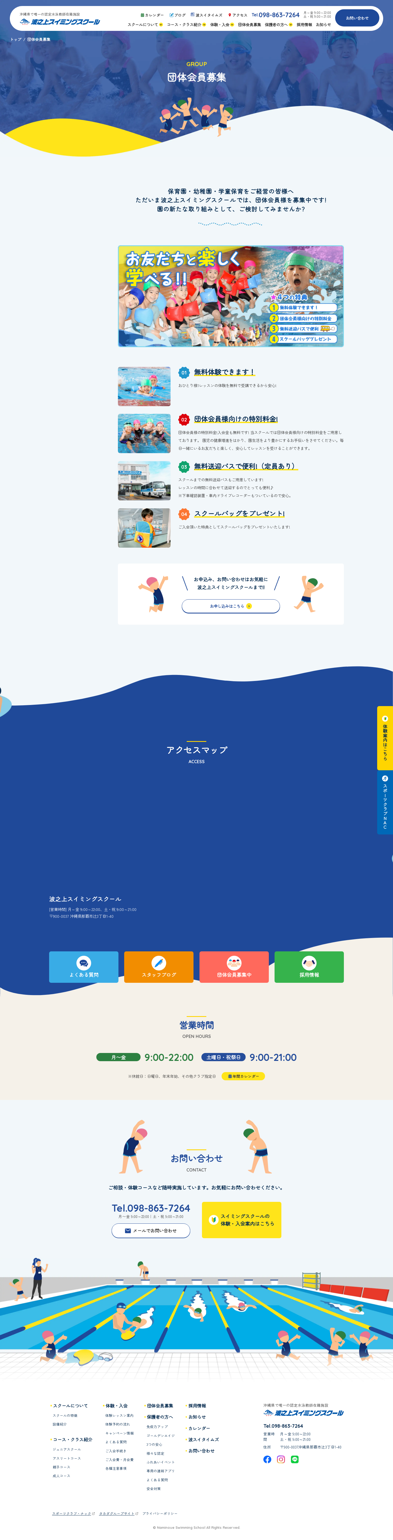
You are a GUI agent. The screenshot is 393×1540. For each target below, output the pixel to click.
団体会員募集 (160, 1405)
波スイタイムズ (203, 1439)
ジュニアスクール (67, 1449)
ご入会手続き (116, 1451)
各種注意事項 (116, 1468)
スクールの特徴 (65, 1415)
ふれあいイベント (161, 1462)
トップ (15, 39)
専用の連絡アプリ (161, 1471)
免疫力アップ (157, 1426)
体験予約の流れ (117, 1424)
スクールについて (70, 1405)
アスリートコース (67, 1458)
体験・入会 (116, 1405)
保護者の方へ (160, 1417)
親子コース (61, 1467)
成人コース (61, 1476)
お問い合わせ (357, 18)
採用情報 (197, 1405)
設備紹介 (60, 1424)
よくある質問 (116, 1442)
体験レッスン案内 (119, 1415)
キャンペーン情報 (119, 1433)
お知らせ (197, 1417)
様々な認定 (155, 1453)
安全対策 (154, 1488)
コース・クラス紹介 (72, 1439)
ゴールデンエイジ (161, 1435)
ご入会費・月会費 (119, 1460)
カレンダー (199, 1428)
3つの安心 (154, 1444)
